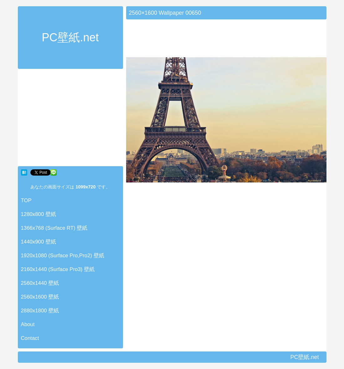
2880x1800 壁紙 (40, 311)
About (28, 324)
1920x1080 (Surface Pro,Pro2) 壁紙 (62, 256)
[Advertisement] (70, 119)
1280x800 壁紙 (38, 214)
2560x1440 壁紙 (40, 283)
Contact (30, 338)
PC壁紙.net (70, 37)
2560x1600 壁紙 (40, 297)
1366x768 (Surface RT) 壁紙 (54, 228)
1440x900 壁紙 (38, 242)
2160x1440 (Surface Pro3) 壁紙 (58, 269)
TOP (26, 200)
